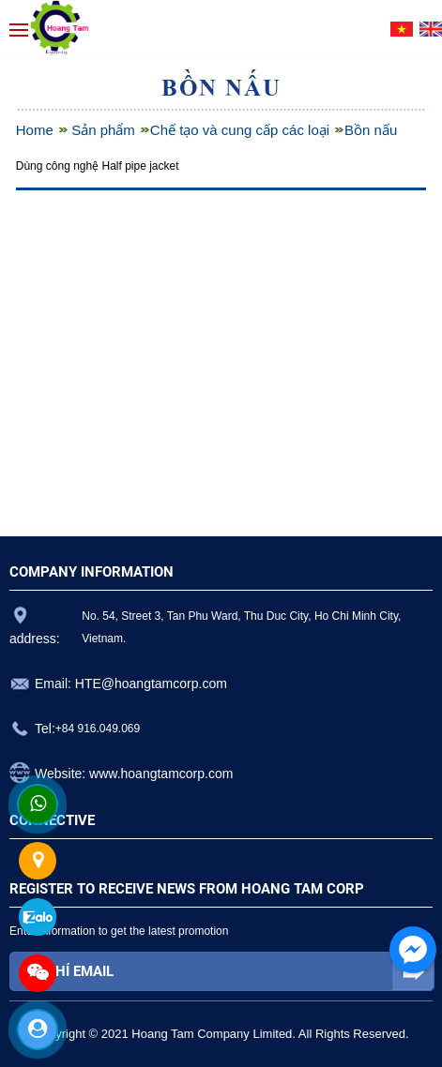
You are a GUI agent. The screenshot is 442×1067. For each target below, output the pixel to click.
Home (34, 130)
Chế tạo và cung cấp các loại (239, 130)
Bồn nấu (370, 130)
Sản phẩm (103, 130)
